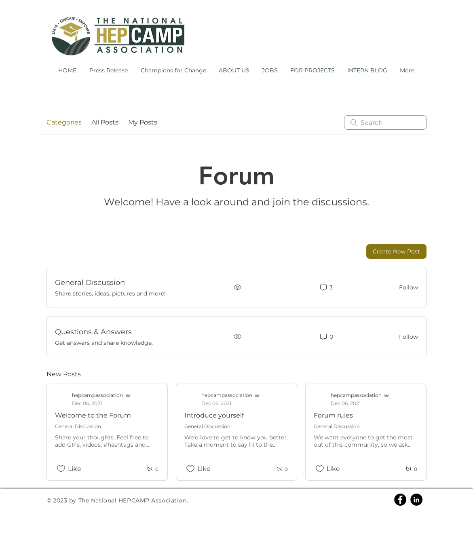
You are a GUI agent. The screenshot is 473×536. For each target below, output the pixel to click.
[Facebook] (400, 500)
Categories (64, 122)
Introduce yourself (214, 415)
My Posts (142, 122)
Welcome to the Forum (93, 415)
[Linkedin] (416, 500)
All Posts (104, 122)
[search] (385, 122)
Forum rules (333, 415)
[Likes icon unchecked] (61, 469)
